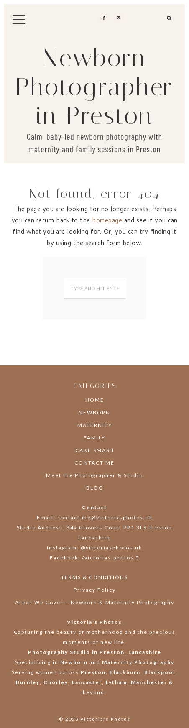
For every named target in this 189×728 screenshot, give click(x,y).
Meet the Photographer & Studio (94, 475)
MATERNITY (94, 425)
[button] (169, 21)
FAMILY (94, 437)
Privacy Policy (95, 590)
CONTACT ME (94, 463)
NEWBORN (94, 412)
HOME (94, 400)
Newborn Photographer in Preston (94, 86)
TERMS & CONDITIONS (94, 577)
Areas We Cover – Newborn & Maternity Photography (94, 602)
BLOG (94, 488)
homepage (107, 220)
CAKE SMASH (94, 450)
